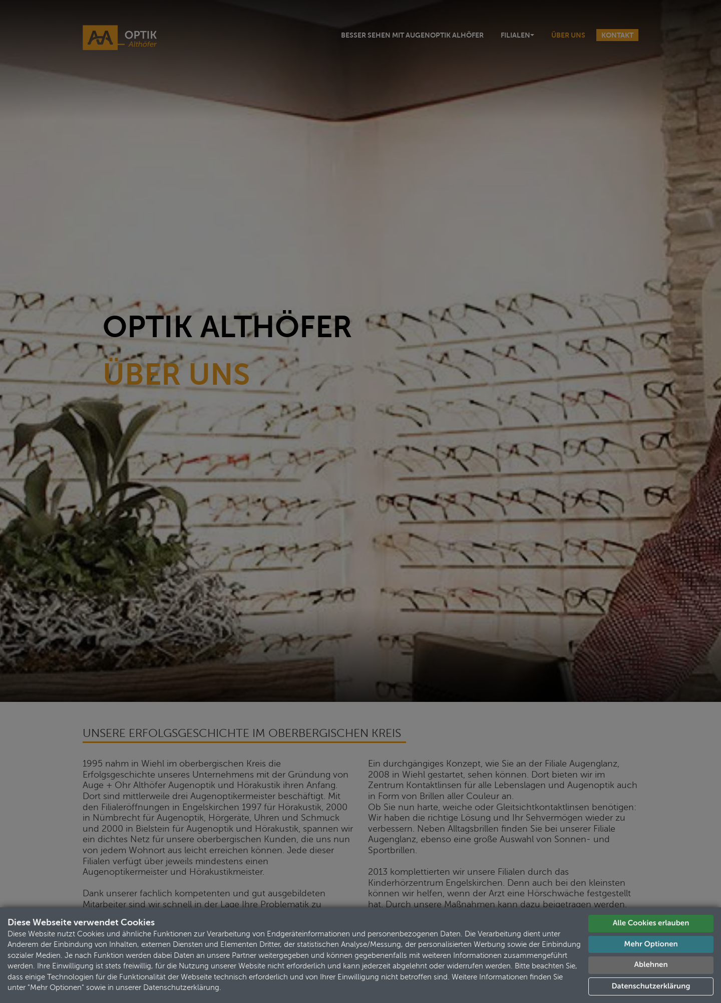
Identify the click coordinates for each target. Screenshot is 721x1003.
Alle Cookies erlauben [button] (651, 923)
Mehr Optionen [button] (650, 944)
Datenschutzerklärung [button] (651, 986)
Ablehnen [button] (650, 964)
